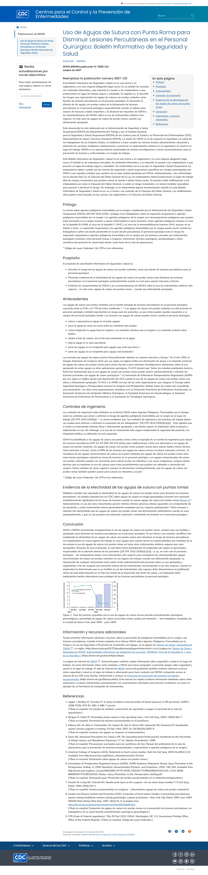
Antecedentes (163, 91)
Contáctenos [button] (23, 845)
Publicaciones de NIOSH (31, 34)
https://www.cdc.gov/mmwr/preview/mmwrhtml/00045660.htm (101, 804)
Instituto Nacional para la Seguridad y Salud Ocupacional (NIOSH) (108, 834)
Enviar (47, 104)
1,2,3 (122, 308)
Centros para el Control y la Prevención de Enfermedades (83, 14)
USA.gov (191, 869)
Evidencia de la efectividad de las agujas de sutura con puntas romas (173, 103)
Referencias (162, 124)
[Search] (173, 16)
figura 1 (185, 500)
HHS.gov (181, 869)
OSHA (95, 661)
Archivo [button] (109, 845)
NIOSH (121, 668)
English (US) (68, 61)
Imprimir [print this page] (81, 60)
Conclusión (161, 111)
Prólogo (160, 82)
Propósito (161, 86)
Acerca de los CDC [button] (56, 845)
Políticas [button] (86, 845)
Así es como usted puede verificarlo (178, 4)
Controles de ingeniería (168, 95)
